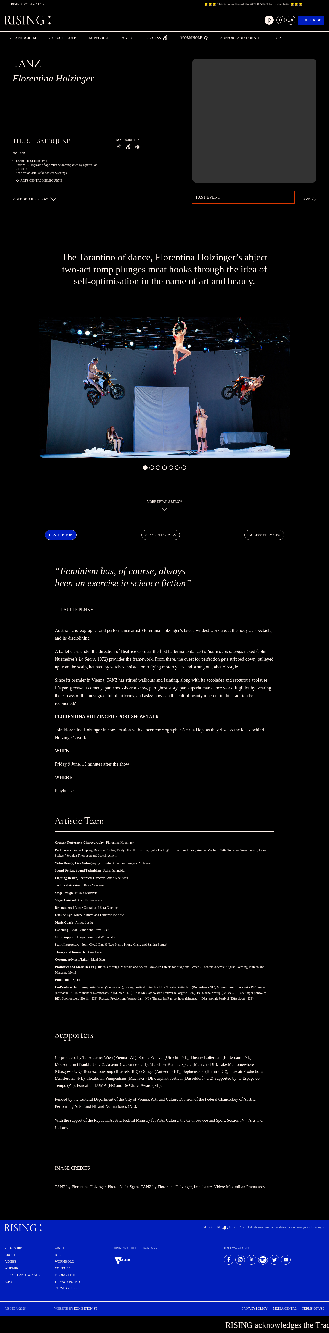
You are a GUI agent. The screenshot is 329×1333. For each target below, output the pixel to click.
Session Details (160, 535)
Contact (62, 1269)
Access (157, 37)
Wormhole (193, 38)
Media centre (66, 1275)
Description (61, 535)
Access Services (264, 535)
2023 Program (23, 38)
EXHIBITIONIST (85, 1309)
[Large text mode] (283, 20)
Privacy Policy (68, 1282)
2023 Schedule (62, 38)
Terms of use (66, 1289)
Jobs (277, 38)
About (128, 38)
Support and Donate (240, 38)
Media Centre (285, 1309)
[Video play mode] (259, 20)
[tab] (61, 535)
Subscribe (308, 20)
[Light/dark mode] (271, 20)
